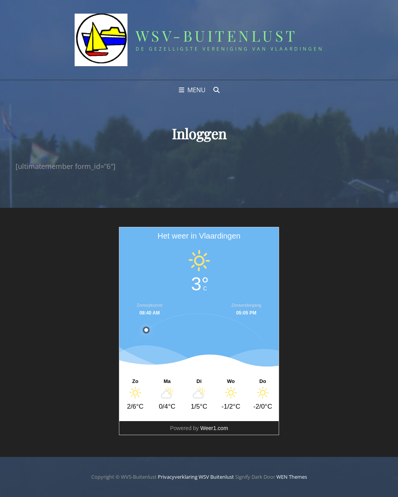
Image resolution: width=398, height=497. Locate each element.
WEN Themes (291, 476)
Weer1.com (214, 428)
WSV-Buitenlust (217, 36)
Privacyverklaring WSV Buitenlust (196, 476)
